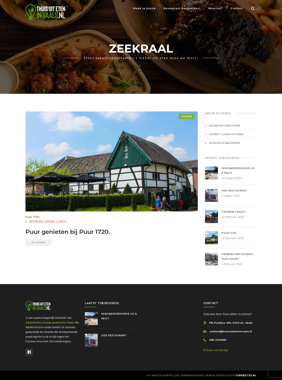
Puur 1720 (32, 217)
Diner (50, 221)
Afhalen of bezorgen (224, 142)
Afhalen (186, 116)
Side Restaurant (234, 190)
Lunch (61, 221)
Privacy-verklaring (215, 350)
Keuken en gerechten (224, 125)
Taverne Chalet (233, 211)
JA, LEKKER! (38, 242)
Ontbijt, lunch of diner (226, 134)
